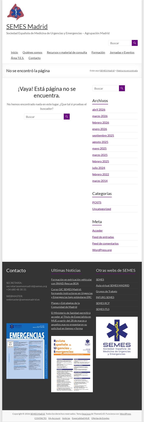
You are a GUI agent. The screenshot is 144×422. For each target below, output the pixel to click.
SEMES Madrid (28, 26)
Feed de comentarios (105, 243)
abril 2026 (98, 109)
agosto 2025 (100, 142)
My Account (54, 418)
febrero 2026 (100, 122)
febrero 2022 (100, 174)
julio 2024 (98, 168)
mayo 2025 (99, 148)
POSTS (96, 202)
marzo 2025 (99, 155)
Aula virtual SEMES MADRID (112, 285)
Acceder (97, 230)
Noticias (66, 418)
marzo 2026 (99, 116)
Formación (98, 52)
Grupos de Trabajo (106, 291)
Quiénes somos (32, 52)
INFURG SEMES (105, 297)
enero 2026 (99, 129)
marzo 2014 (99, 181)
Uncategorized (101, 209)
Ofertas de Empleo (100, 418)
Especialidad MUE (81, 418)
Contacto (35, 58)
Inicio (14, 52)
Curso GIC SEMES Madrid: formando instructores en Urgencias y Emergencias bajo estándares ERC (72, 293)
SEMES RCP (103, 303)
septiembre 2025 (103, 135)
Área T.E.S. (17, 58)
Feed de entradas (103, 237)
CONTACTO (40, 418)
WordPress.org (102, 250)
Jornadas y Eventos (122, 52)
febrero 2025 (100, 161)
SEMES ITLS (102, 309)
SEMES (100, 279)
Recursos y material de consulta (67, 52)
